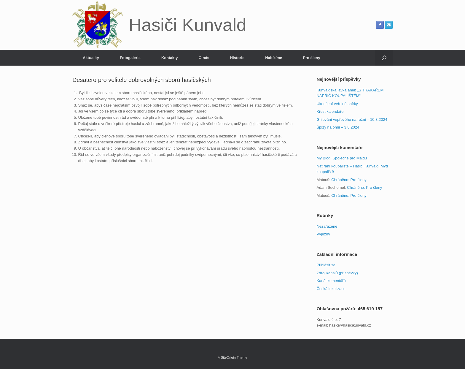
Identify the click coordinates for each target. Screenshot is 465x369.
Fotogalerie (130, 58)
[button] (384, 58)
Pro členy (311, 58)
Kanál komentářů (330, 280)
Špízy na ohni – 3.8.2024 (337, 127)
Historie (237, 58)
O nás (204, 58)
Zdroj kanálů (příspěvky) (337, 273)
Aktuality (91, 58)
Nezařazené (326, 226)
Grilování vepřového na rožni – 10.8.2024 (351, 119)
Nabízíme (273, 58)
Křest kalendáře (329, 111)
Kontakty (169, 58)
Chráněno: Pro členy (349, 180)
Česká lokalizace (330, 288)
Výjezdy (323, 234)
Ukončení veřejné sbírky (337, 104)
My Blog (323, 158)
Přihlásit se (325, 265)
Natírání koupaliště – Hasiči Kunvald (347, 166)
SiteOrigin (228, 357)
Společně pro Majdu (350, 158)
